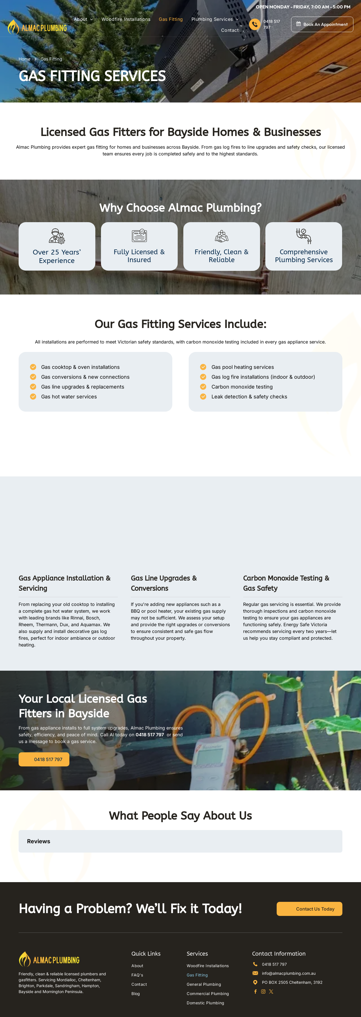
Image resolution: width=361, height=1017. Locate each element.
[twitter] (271, 968)
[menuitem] (83, 19)
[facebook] (255, 968)
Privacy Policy (194, 1010)
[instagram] (263, 968)
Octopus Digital (240, 1010)
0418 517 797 (274, 940)
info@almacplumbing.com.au (289, 949)
